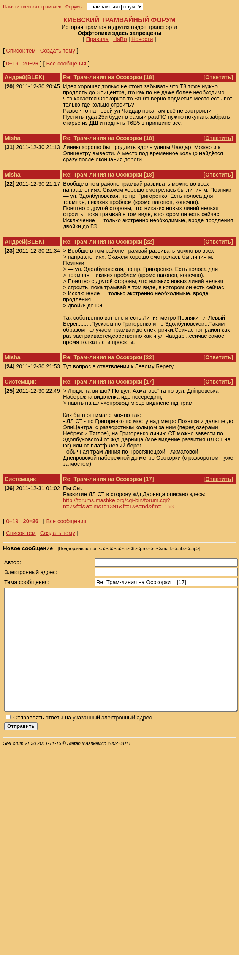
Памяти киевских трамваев (32, 7)
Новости (142, 39)
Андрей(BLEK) (24, 77)
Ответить (218, 77)
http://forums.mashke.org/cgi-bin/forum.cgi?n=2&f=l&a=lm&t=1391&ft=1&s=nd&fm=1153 (118, 503)
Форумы (74, 7)
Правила (97, 39)
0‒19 (12, 63)
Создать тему (57, 51)
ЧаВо (120, 39)
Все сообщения (66, 63)
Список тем (21, 51)
